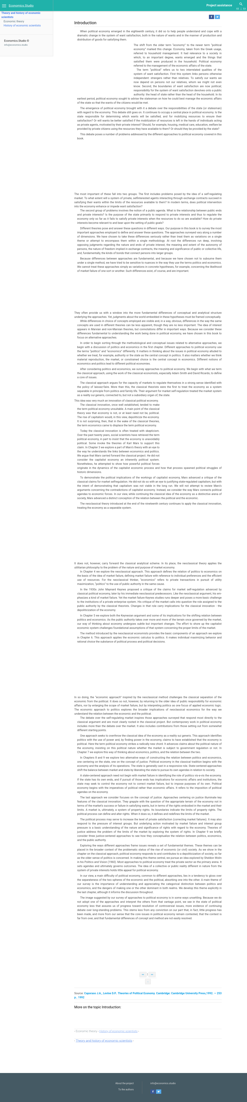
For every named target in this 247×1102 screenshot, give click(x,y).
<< (237, 8)
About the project (124, 1083)
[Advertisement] (103, 69)
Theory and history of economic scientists (104, 1040)
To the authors (126, 1089)
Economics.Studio (21, 5)
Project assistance (219, 5)
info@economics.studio (16, 45)
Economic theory (14, 21)
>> (244, 8)
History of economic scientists (22, 25)
